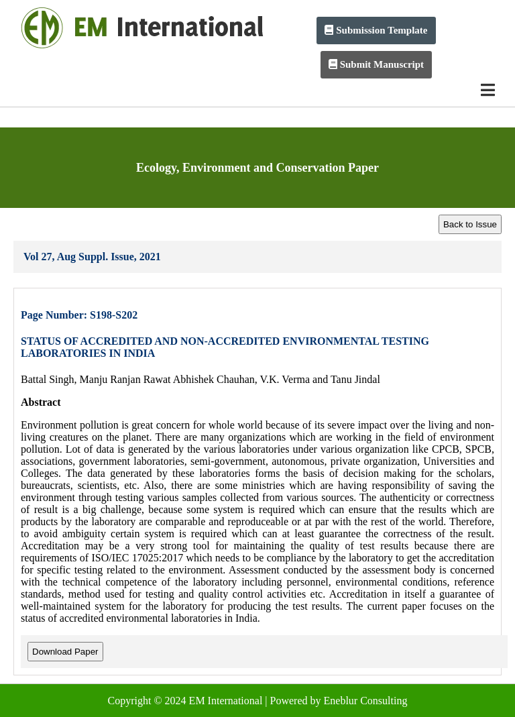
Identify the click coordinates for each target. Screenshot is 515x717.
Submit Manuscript (376, 64)
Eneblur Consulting (366, 700)
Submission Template (376, 30)
